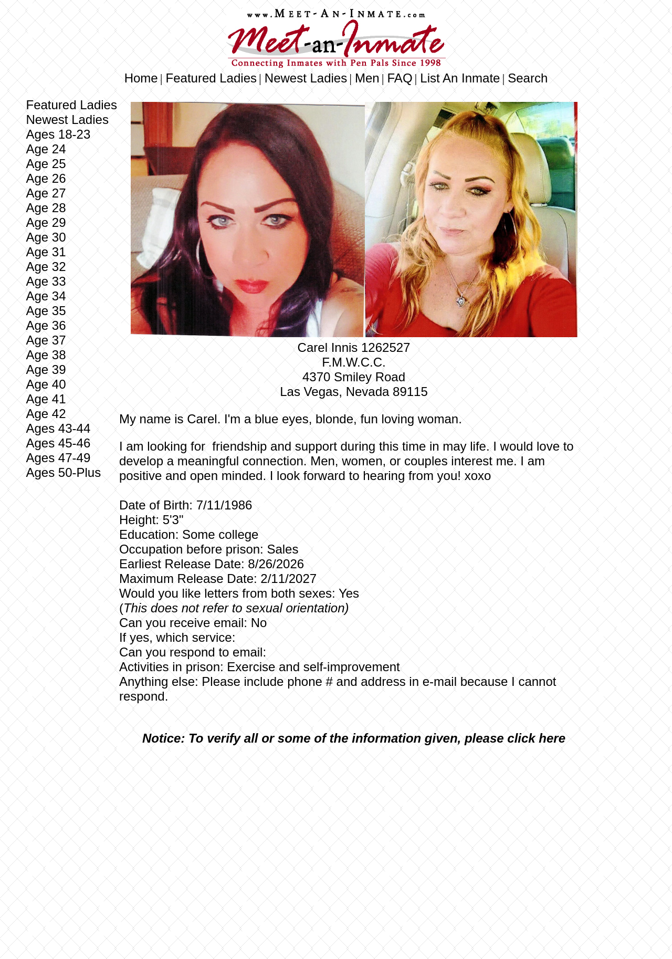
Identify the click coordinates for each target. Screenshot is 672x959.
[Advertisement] (353, 831)
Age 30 (46, 237)
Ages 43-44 (58, 428)
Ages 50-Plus (63, 472)
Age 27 (46, 193)
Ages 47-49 (58, 458)
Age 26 (46, 178)
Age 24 (46, 149)
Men (367, 78)
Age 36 (46, 325)
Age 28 (46, 208)
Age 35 (46, 311)
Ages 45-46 (58, 443)
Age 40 (46, 384)
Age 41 (46, 399)
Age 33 (46, 281)
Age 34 (46, 296)
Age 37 (46, 340)
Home (141, 78)
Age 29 (46, 222)
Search (528, 78)
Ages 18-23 (58, 134)
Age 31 (46, 252)
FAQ (400, 78)
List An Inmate (460, 78)
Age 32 (46, 266)
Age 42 (46, 413)
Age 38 (46, 355)
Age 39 (46, 369)
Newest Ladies (306, 78)
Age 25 (46, 164)
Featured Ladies (211, 78)
